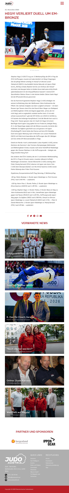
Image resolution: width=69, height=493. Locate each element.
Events (32, 463)
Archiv (48, 458)
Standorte (33, 469)
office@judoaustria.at (12, 477)
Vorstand (33, 458)
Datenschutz (49, 463)
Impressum (49, 461)
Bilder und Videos (35, 465)
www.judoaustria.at (12, 480)
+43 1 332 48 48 (11, 475)
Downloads (33, 467)
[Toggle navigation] (62, 3)
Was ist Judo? (34, 472)
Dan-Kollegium (34, 461)
